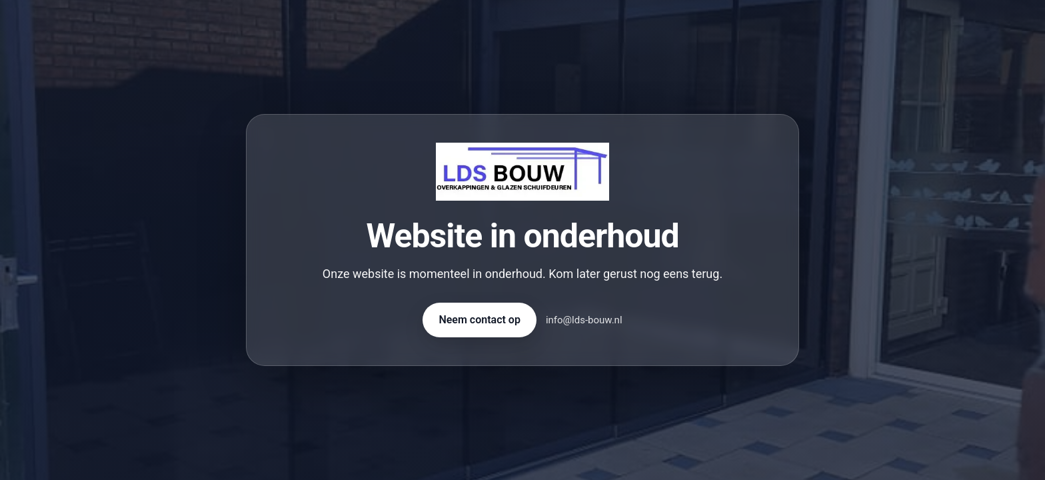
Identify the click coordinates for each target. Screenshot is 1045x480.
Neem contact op (479, 319)
